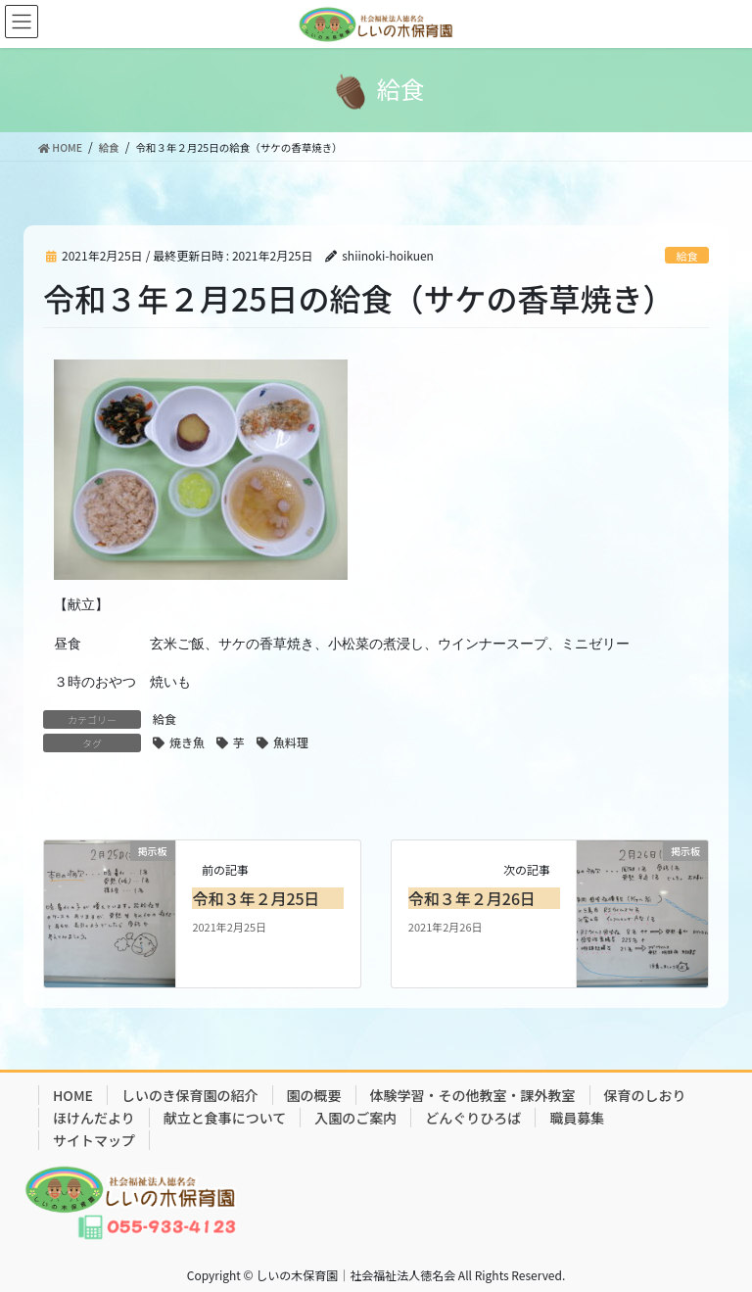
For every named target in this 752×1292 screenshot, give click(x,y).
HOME (73, 1095)
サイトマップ (94, 1140)
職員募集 (576, 1117)
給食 (686, 255)
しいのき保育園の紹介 (189, 1095)
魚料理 (290, 742)
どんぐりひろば (473, 1117)
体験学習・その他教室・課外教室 (473, 1095)
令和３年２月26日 (472, 898)
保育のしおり (645, 1095)
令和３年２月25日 (255, 898)
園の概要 (314, 1095)
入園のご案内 (355, 1117)
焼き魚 (187, 742)
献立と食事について (225, 1117)
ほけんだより (94, 1117)
